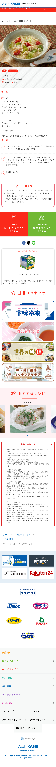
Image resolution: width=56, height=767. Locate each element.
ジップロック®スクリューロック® (28, 274)
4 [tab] (34, 438)
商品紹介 (6, 656)
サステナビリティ (11, 698)
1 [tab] (22, 438)
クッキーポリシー (37, 723)
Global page (30, 742)
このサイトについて (38, 715)
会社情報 (6, 689)
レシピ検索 (8, 542)
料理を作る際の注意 (28, 447)
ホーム (6, 538)
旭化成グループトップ (25, 731)
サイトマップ (8, 715)
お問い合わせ (9, 706)
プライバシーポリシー (11, 723)
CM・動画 (7, 681)
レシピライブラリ (22, 538)
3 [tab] (31, 438)
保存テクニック (10, 664)
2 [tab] (26, 438)
